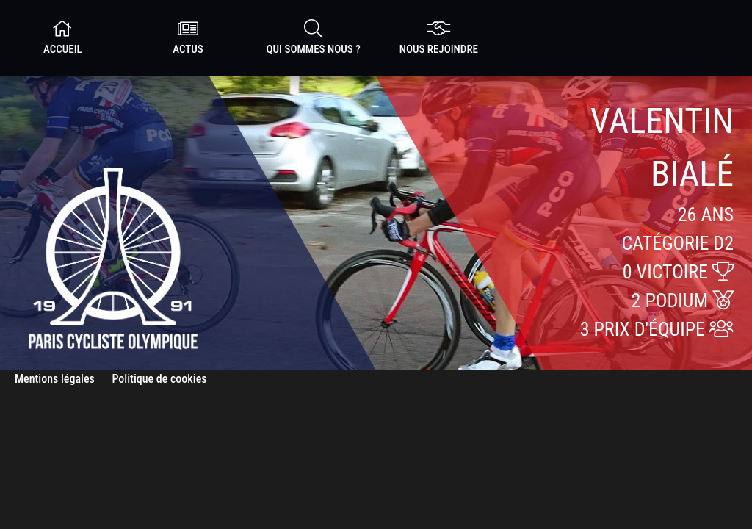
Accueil (62, 37)
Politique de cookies (159, 379)
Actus (188, 37)
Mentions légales (55, 379)
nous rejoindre (438, 37)
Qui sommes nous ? (313, 37)
